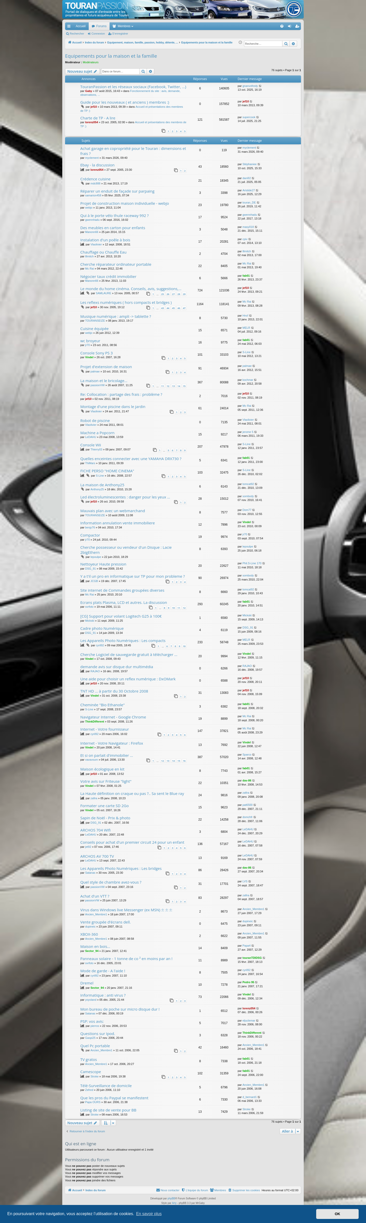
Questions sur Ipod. (97, 1033)
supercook (248, 117)
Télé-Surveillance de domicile (106, 1085)
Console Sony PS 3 (96, 352)
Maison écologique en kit (102, 769)
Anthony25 (97, 489)
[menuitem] (264, 26)
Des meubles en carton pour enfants (112, 227)
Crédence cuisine (95, 178)
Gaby (88, 90)
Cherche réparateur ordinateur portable (115, 264)
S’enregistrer (120, 33)
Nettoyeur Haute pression (103, 564)
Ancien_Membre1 (96, 914)
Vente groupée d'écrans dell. (105, 921)
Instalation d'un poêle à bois (105, 239)
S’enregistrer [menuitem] (298, 27)
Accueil (81, 26)
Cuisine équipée (94, 328)
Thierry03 (96, 449)
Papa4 (246, 945)
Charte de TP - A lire (97, 117)
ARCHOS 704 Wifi (95, 830)
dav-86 (246, 780)
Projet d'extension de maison (106, 366)
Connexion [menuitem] (290, 27)
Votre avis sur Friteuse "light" (105, 781)
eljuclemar (248, 1020)
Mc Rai (89, 268)
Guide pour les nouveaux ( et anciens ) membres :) (124, 102)
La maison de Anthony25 (102, 484)
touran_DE (249, 202)
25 (162, 294)
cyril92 (100, 645)
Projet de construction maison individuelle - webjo (124, 203)
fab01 (246, 275)
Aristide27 (248, 190)
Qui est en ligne (80, 1144)
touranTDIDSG (252, 957)
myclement (92, 157)
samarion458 (93, 195)
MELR (246, 327)
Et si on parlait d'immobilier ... (106, 755)
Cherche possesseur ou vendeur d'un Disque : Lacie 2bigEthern (126, 550)
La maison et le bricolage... (103, 380)
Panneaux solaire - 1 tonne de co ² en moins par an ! (126, 958)
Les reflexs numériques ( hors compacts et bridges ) (126, 302)
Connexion (98, 33)
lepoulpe (95, 556)
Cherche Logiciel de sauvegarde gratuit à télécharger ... (128, 654)
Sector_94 (92, 950)
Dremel (87, 982)
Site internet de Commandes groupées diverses (122, 590)
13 (173, 386)
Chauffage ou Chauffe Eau (103, 252)
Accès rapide (70, 27)
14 (178, 386)
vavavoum (91, 759)
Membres (124, 26)
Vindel (89, 357)
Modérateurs (91, 62)
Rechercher (77, 33)
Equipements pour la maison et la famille (111, 56)
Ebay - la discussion (97, 164)
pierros (94, 1025)
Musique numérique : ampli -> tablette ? (115, 316)
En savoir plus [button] (149, 1214)
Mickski (89, 620)
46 (178, 308)
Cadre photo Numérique (102, 628)
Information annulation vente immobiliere (117, 522)
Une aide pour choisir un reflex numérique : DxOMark (128, 678)
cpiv (245, 239)
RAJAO (95, 671)
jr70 (87, 345)
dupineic (90, 926)
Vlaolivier (96, 244)
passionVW (97, 385)
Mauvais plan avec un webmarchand (112, 510)
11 (162, 386)
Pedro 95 (248, 982)
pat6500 (247, 804)
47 (184, 308)
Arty (174, 1203)
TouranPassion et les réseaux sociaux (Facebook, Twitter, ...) (133, 86)
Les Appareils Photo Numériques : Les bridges (121, 868)
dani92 (246, 178)
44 (168, 308)
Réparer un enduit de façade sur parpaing (117, 191)
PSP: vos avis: (92, 1021)
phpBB (171, 1198)
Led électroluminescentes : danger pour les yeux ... (125, 496)
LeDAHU (90, 436)
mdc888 (95, 183)
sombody (248, 496)
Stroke (94, 1076)
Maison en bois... (95, 946)
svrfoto (89, 606)
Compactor (90, 535)
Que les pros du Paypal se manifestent (114, 1097)
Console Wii (90, 444)
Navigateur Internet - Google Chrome (113, 716)
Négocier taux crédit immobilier (108, 276)
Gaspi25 (90, 1037)
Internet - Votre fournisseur (104, 729)
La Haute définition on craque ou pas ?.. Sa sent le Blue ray (132, 793)
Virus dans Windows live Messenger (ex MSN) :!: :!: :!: (126, 909)
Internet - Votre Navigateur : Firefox (111, 743)
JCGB (94, 581)
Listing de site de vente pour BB (108, 1109)
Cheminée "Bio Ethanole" (102, 704)
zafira (93, 798)
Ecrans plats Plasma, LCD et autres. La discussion (123, 602)
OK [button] (337, 1214)
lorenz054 (91, 122)
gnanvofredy (250, 85)
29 (184, 294)
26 (168, 294)
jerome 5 (247, 431)
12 (168, 386)
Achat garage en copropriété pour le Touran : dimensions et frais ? (133, 151)
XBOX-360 (89, 934)
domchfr (247, 817)
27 (173, 294)
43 (162, 308)
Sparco (246, 754)
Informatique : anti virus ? (103, 995)
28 (178, 294)
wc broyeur (90, 340)
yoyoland (90, 999)
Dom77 (246, 509)
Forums (101, 26)
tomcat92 (248, 483)
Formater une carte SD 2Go (104, 805)
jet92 (88, 846)
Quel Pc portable (95, 1045)
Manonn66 (91, 231)
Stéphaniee (249, 164)
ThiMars (90, 463)
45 (173, 308)
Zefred (89, 1089)
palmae (95, 371)
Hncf (245, 315)
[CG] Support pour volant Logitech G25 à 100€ (121, 616)
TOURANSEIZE (95, 320)
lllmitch (89, 256)
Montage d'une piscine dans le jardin (112, 406)
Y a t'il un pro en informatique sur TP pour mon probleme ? (132, 576)
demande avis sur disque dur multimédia (116, 666)
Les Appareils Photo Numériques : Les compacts (122, 640)
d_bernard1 (249, 1097)
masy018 (248, 226)
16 (184, 760)
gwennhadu (92, 219)
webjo (89, 207)
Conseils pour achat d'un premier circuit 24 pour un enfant (132, 842)
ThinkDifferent (94, 721)
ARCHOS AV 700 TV (97, 856)
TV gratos (88, 1059)
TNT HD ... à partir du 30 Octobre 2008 (114, 691)
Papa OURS (93, 1102)
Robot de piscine (95, 420)
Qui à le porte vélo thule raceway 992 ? (114, 215)
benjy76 (90, 527)
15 (184, 386)
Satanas (90, 872)
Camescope (90, 1071)
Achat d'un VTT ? (94, 896)
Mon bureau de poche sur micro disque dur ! (120, 1009)
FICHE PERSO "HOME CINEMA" (107, 470)
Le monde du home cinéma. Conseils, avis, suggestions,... (130, 288)
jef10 (93, 106)
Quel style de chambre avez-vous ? (110, 882)
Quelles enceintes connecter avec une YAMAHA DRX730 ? (130, 458)
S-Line (246, 352)
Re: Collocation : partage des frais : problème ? (121, 394)
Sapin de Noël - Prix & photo (105, 817)
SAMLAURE (103, 293)
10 (173, 607)
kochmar (247, 379)
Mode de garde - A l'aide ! (102, 970)
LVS (245, 881)
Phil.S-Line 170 (252, 563)
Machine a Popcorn (97, 432)
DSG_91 (90, 568)
